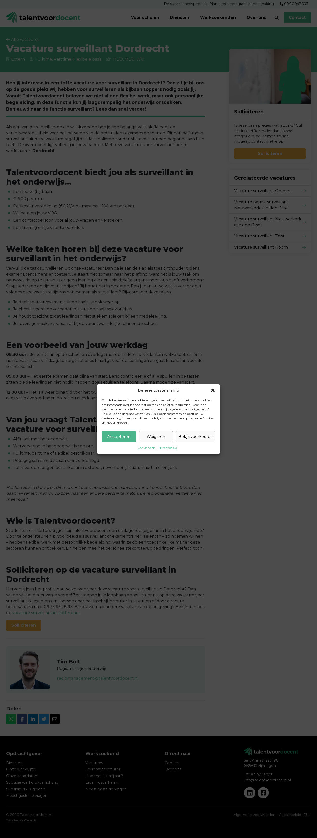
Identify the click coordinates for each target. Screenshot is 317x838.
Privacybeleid (167, 447)
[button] (213, 390)
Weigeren (156, 436)
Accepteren (118, 436)
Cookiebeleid (147, 447)
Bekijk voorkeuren (195, 436)
